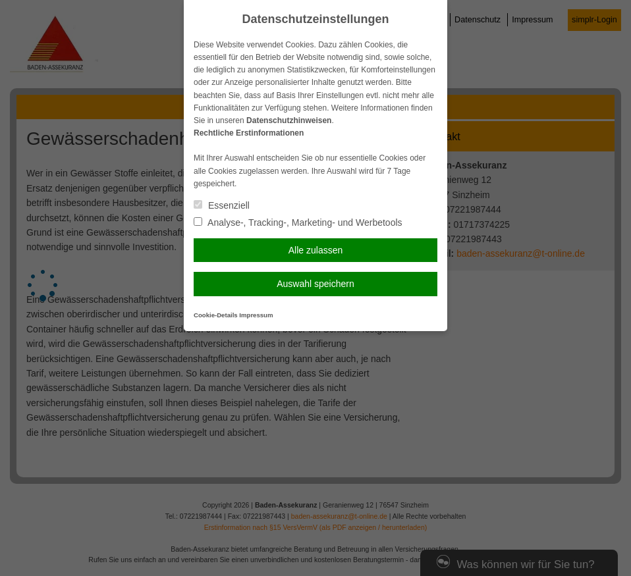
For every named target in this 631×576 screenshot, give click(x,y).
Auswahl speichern (315, 283)
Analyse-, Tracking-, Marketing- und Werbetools (298, 222)
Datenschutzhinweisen (288, 120)
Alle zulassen (315, 250)
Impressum (256, 315)
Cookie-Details (216, 315)
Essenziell (222, 205)
